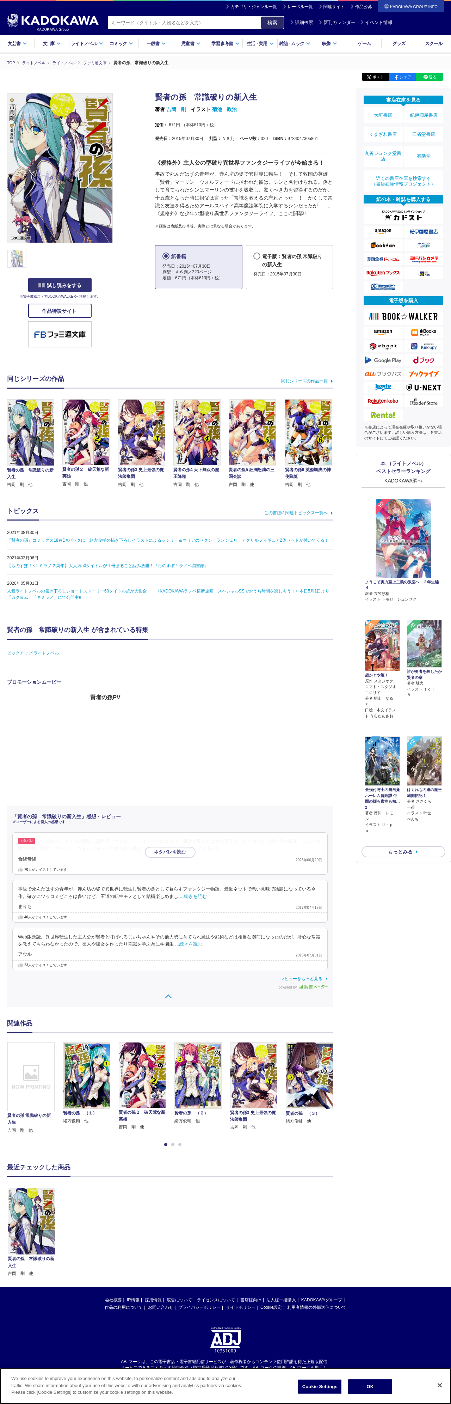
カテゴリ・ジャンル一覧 (253, 6)
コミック (121, 43)
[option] (35, 1087)
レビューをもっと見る (301, 978)
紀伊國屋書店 (424, 113)
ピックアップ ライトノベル (33, 653)
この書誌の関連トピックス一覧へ (296, 512)
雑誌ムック (294, 43)
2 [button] (174, 1144)
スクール (433, 43)
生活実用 (260, 43)
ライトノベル (87, 43)
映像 (329, 43)
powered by (303, 987)
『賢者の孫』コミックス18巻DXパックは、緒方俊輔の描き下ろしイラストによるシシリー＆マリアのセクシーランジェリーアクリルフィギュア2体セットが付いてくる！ (168, 540)
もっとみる (400, 795)
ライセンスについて (216, 1299)
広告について (179, 1299)
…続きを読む (207, 848)
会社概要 (113, 1299)
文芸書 (17, 43)
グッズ (399, 43)
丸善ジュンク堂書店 (383, 145)
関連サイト (334, 6)
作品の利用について (124, 1307)
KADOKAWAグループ (321, 1299)
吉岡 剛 (176, 109)
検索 (272, 22)
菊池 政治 (224, 109)
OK (369, 1386)
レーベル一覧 (300, 6)
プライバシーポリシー (199, 1307)
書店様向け (250, 1299)
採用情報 (153, 1299)
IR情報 (133, 1299)
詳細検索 (301, 22)
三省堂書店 (423, 128)
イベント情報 (376, 22)
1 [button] (167, 1144)
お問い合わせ (160, 1307)
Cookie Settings (320, 1386)
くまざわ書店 (383, 128)
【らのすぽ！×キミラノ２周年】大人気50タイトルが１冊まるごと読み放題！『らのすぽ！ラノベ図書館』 (108, 565)
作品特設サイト (60, 311)
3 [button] (181, 1144)
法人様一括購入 (281, 1299)
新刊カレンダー (337, 22)
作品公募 (363, 6)
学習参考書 (225, 43)
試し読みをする (59, 285)
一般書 (156, 43)
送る (433, 77)
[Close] (439, 1385)
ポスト (378, 77)
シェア (405, 77)
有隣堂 (424, 145)
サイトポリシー (240, 1307)
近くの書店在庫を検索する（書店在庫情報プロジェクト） (403, 165)
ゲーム (364, 43)
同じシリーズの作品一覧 (304, 380)
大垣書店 (383, 113)
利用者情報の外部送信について (316, 1307)
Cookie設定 (271, 1307)
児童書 (190, 43)
